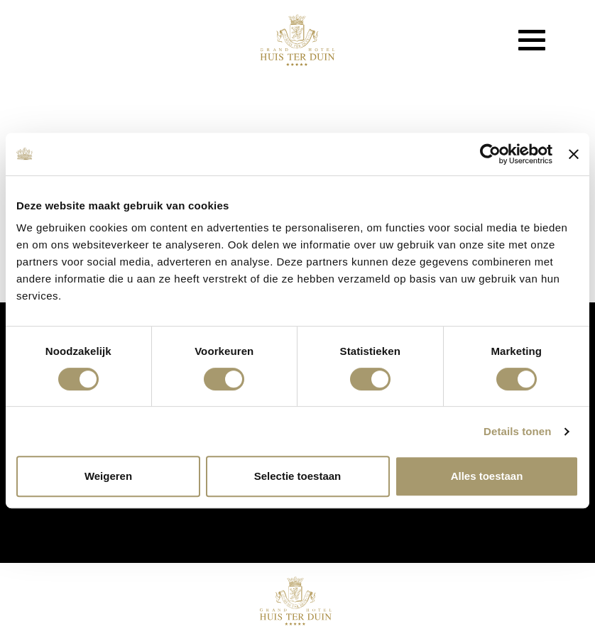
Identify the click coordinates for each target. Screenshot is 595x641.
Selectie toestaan (298, 476)
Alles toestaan (487, 476)
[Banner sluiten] (574, 154)
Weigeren (108, 476)
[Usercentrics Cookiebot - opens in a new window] (490, 154)
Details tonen (517, 431)
